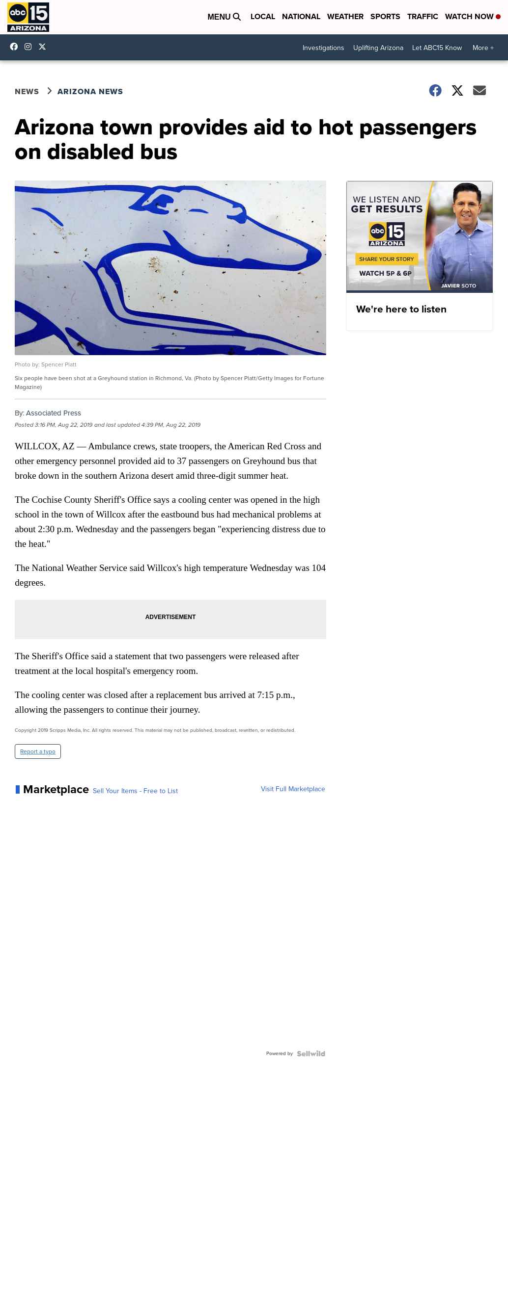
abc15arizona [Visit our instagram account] (30, 47)
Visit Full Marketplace (293, 789)
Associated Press (53, 413)
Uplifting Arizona (378, 48)
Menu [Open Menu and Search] (224, 17)
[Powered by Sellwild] (311, 1053)
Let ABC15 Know (437, 48)
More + (483, 48)
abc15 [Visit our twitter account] (44, 47)
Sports (385, 16)
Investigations (323, 48)
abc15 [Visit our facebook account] (16, 47)
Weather (345, 16)
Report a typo (38, 751)
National (301, 16)
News (27, 91)
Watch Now (473, 16)
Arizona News (90, 91)
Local (263, 16)
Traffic (422, 16)
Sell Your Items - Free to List (135, 791)
